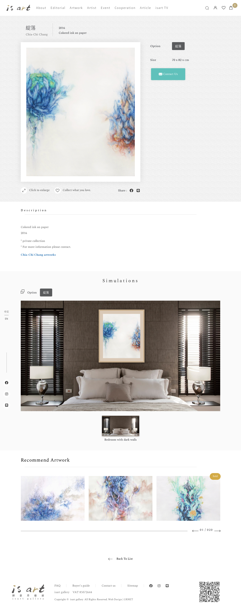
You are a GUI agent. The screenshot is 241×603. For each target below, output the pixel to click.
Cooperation (125, 8)
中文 (6, 311)
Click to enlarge (35, 190)
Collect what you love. (72, 190)
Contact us (108, 585)
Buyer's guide (81, 585)
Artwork (76, 8)
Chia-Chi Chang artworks (38, 255)
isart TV (161, 8)
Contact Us (168, 74)
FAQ (57, 585)
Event (105, 8)
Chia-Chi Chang (37, 34)
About (41, 8)
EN (6, 318)
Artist (91, 8)
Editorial (58, 8)
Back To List (124, 558)
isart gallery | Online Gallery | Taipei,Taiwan (18, 8)
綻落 (46, 292)
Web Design (115, 599)
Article (145, 8)
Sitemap (132, 585)
